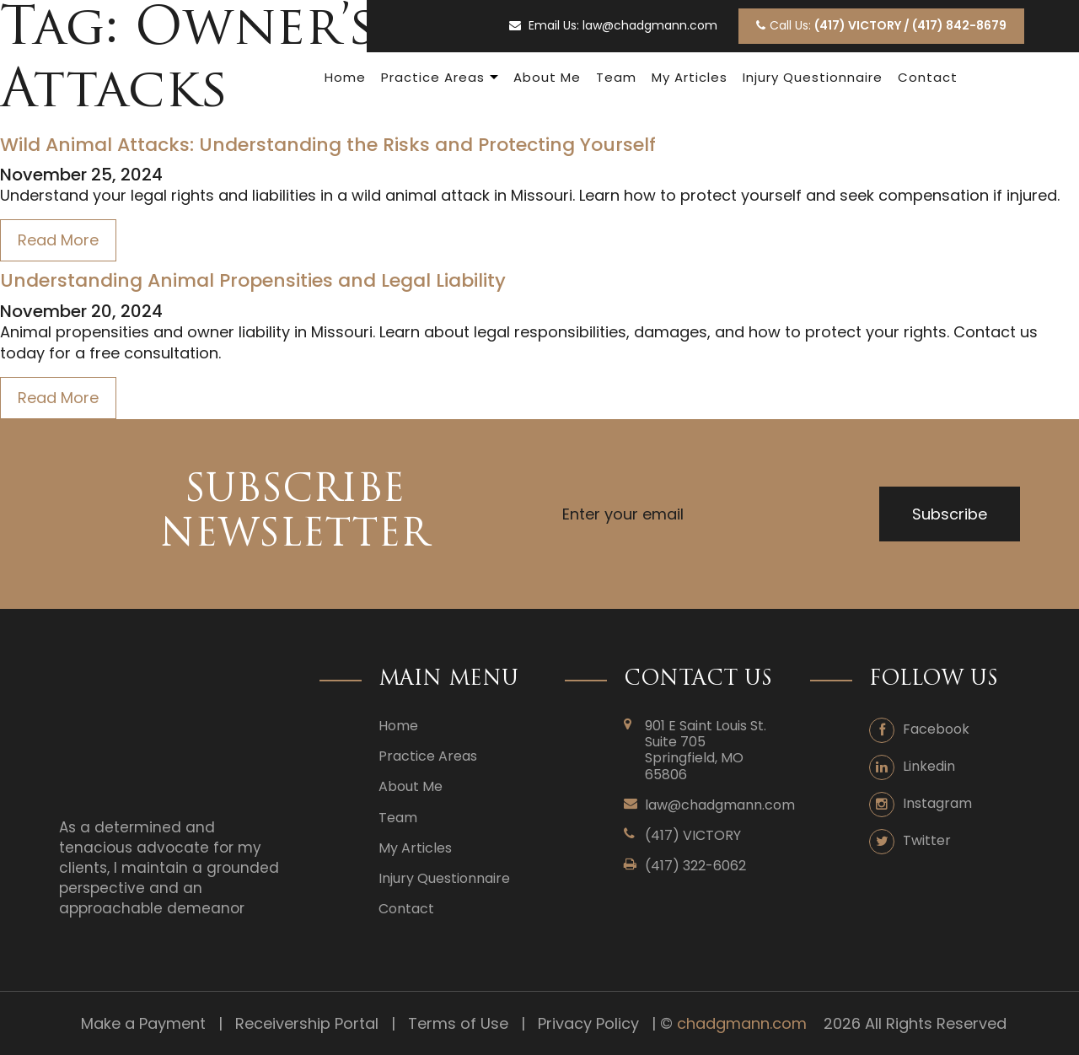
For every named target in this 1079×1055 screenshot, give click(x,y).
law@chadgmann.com (649, 26)
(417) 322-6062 (695, 866)
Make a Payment (143, 1023)
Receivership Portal (306, 1023)
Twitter (927, 840)
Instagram (937, 803)
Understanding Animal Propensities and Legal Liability (253, 281)
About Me (547, 77)
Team (616, 77)
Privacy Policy (588, 1023)
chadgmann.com (742, 1023)
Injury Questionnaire (813, 77)
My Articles (689, 77)
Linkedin (929, 766)
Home (345, 77)
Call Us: (881, 25)
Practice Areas (433, 77)
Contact (928, 77)
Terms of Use (458, 1023)
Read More (58, 239)
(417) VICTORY (693, 835)
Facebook (936, 729)
